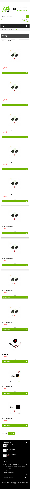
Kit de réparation (8, 29)
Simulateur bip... (5, 354)
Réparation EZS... (10, 444)
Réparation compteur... (11, 449)
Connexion (26, 1)
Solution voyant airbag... (7, 65)
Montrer (9, 40)
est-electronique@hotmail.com (9, 472)
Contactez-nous (20, 1)
